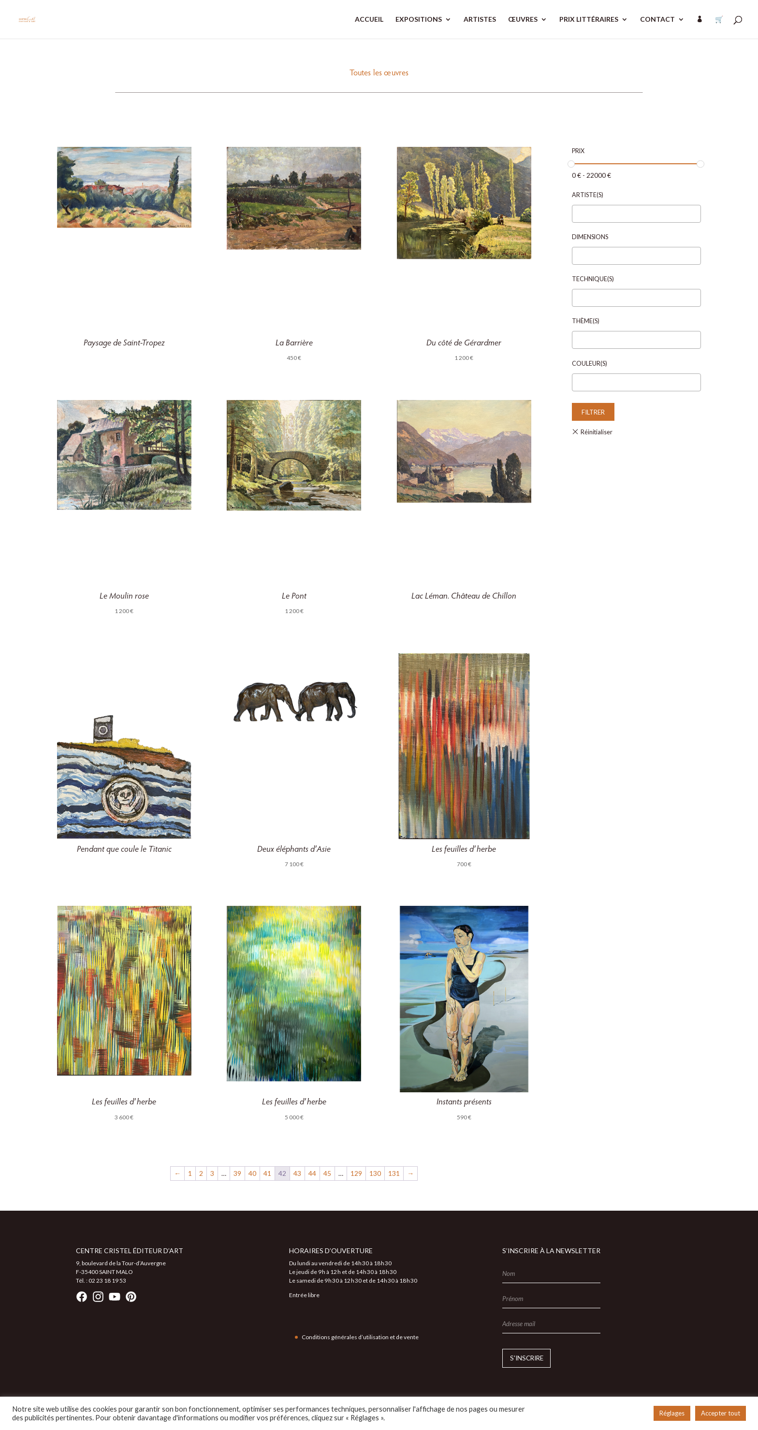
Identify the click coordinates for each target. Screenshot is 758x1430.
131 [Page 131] (394, 1173)
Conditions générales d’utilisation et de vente (360, 1337)
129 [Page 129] (356, 1173)
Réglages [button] (672, 1413)
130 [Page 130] (375, 1173)
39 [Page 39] (237, 1173)
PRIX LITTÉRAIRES (588, 19)
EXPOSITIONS (418, 19)
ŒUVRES (523, 19)
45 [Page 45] (327, 1173)
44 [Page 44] (312, 1173)
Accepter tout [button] (720, 1413)
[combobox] (636, 214)
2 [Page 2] (201, 1173)
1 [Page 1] (190, 1173)
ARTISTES (480, 19)
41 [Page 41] (267, 1173)
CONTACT (657, 19)
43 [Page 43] (297, 1173)
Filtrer (593, 412)
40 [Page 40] (252, 1173)
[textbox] (578, 214)
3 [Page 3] (212, 1173)
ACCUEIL (369, 19)
